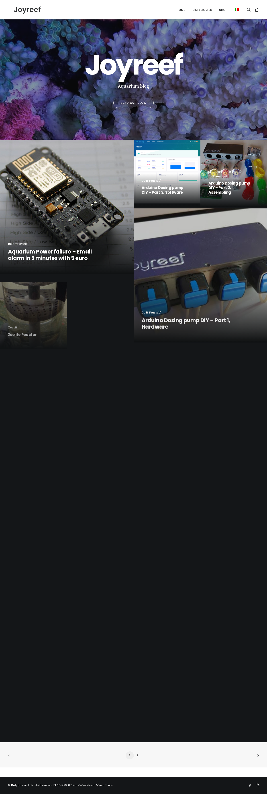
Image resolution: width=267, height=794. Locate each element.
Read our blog (133, 103)
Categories (202, 10)
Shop (223, 10)
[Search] (250, 9)
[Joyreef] (21, 9)
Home (181, 10)
